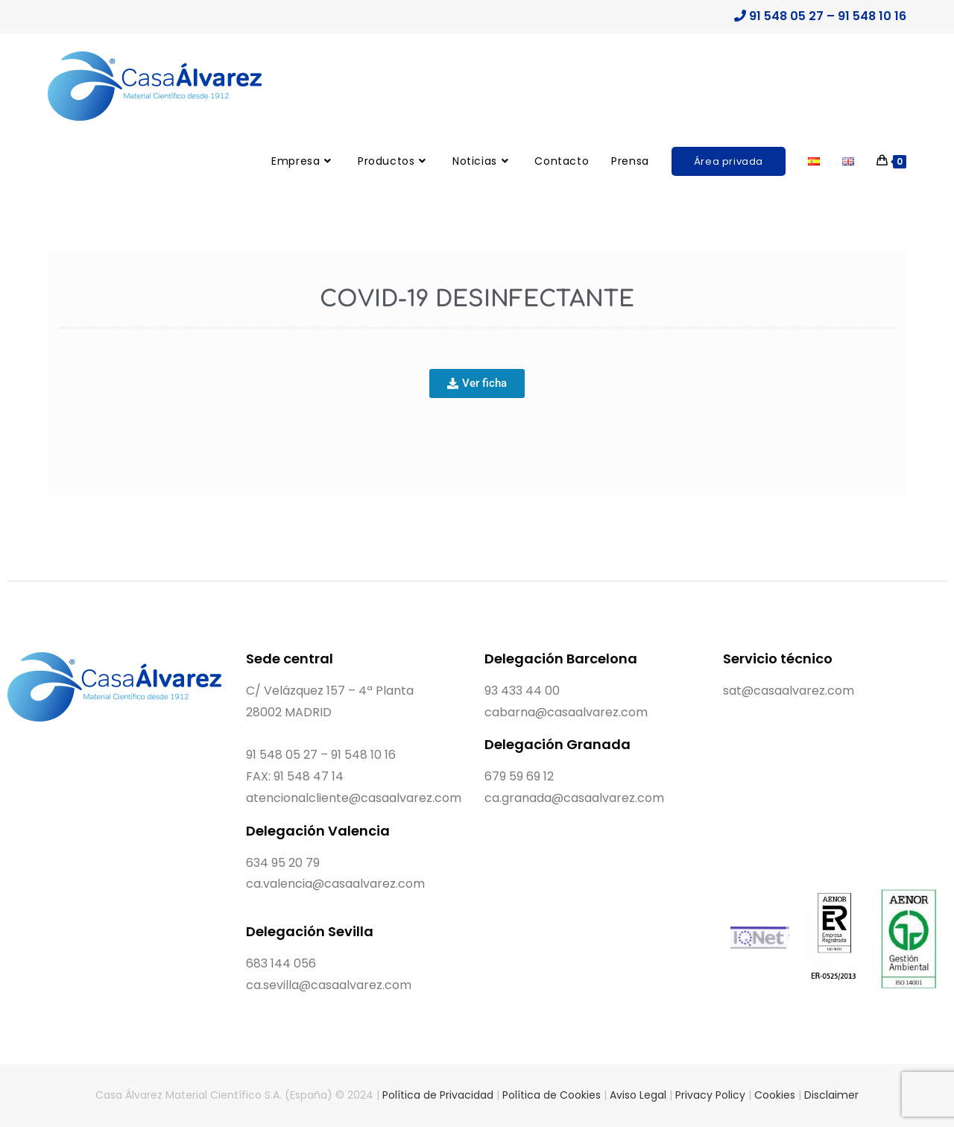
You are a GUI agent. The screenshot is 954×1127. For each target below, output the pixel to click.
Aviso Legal (638, 1094)
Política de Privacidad (437, 1094)
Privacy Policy (710, 1094)
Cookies (774, 1094)
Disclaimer (831, 1094)
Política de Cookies (551, 1094)
